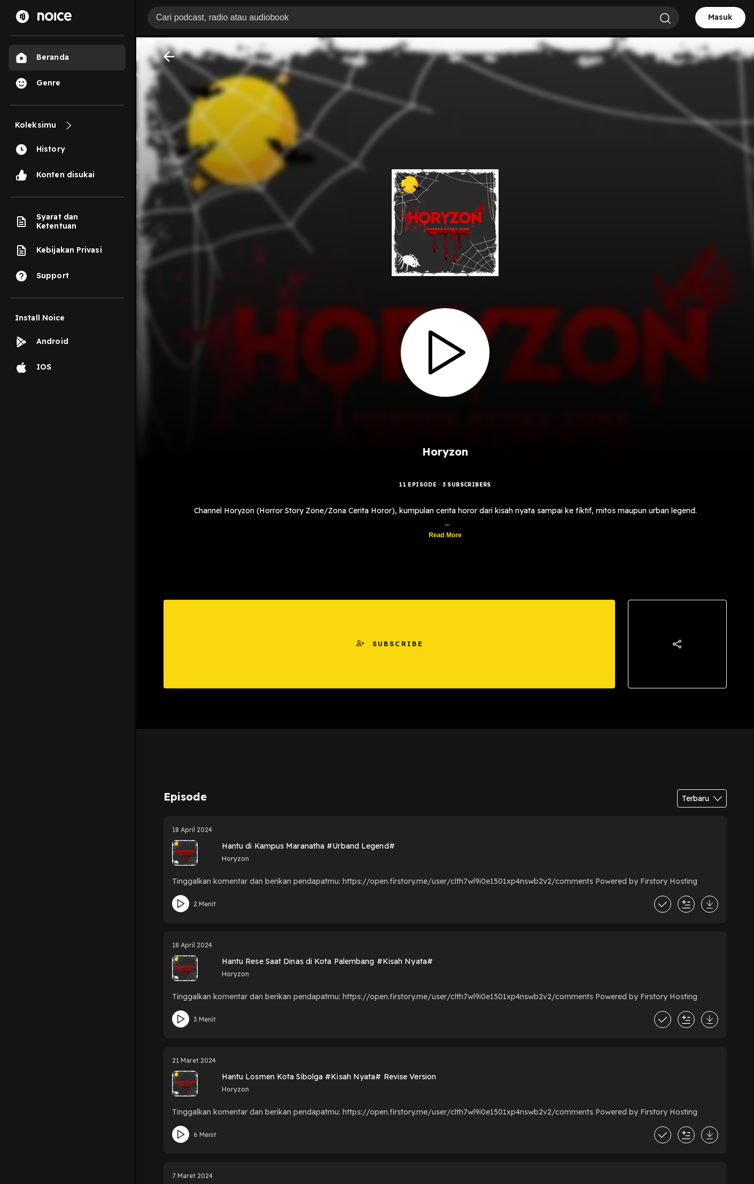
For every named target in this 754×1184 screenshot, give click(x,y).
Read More (445, 535)
